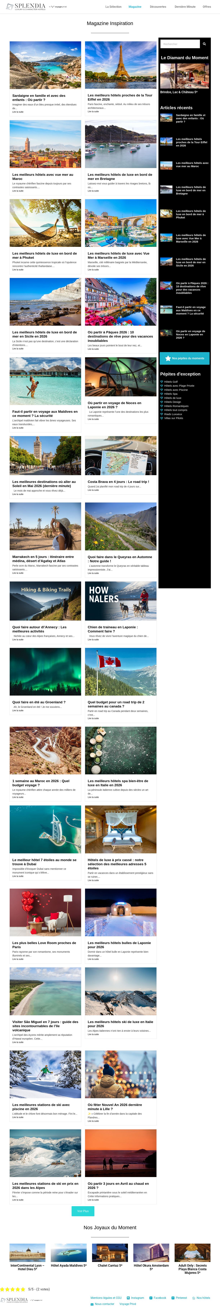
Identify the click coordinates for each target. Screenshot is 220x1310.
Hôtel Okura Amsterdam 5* (151, 1267)
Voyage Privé (128, 1304)
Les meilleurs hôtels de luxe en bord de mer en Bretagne (191, 190)
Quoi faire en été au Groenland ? (38, 702)
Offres (207, 6)
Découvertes (158, 6)
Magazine (135, 6)
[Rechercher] (204, 44)
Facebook (157, 1298)
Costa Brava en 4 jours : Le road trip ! (118, 482)
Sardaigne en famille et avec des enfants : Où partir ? (190, 118)
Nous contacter (102, 1304)
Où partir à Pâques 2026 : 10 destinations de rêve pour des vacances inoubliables (120, 336)
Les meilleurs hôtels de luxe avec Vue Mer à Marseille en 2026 (191, 238)
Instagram (135, 1298)
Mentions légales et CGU (106, 1298)
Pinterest (179, 1298)
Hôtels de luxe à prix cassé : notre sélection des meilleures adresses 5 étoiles (117, 864)
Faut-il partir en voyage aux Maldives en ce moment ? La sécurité (191, 310)
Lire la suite (17, 112)
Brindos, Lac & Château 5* (179, 92)
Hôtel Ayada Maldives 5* (69, 1265)
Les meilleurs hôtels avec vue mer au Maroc (192, 164)
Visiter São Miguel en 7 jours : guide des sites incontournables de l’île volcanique (45, 1026)
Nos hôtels (201, 1298)
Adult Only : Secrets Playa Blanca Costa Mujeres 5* (193, 1269)
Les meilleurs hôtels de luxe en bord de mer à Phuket (191, 214)
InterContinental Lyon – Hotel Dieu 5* (27, 1267)
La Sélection (113, 6)
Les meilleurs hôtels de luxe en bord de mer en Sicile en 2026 (191, 262)
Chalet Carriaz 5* (110, 1265)
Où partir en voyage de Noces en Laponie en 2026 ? (190, 334)
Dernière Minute (185, 6)
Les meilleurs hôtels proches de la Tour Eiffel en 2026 (191, 142)
